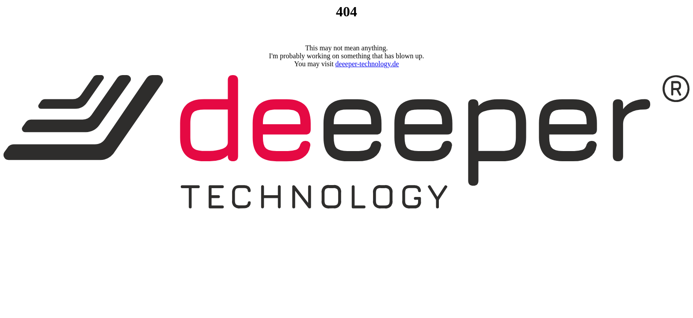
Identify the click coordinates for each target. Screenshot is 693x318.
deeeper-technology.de (367, 64)
